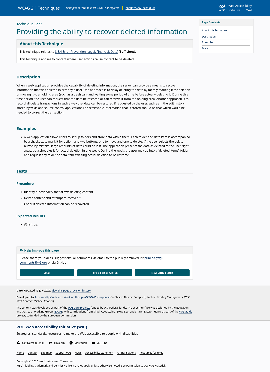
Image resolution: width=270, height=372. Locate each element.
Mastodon (80, 343)
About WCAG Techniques (140, 8)
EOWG (58, 311)
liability (29, 365)
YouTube (102, 343)
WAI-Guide (185, 311)
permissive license (65, 365)
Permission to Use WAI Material (145, 365)
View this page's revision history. (71, 290)
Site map (46, 352)
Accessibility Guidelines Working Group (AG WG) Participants (72, 297)
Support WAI (63, 352)
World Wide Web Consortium (56, 361)
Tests (205, 48)
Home (20, 352)
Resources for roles (151, 352)
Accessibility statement (99, 352)
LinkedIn (59, 343)
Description (209, 36)
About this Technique (214, 30)
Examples (207, 42)
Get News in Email (33, 343)
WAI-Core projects (79, 307)
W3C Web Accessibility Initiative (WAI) (51, 326)
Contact (32, 352)
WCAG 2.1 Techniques (39, 8)
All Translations (126, 352)
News (78, 352)
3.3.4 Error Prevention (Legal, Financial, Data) (86, 52)
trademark (41, 365)
